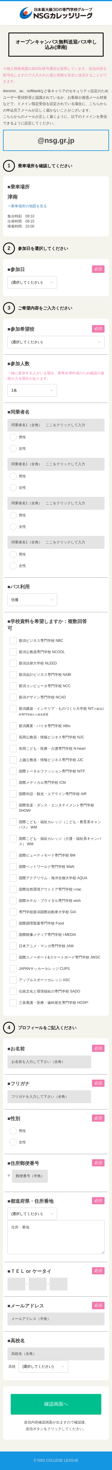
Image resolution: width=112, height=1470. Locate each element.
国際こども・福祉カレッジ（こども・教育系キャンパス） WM (60, 824)
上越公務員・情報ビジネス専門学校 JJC (51, 760)
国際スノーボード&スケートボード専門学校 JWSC (59, 957)
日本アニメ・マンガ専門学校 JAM (46, 946)
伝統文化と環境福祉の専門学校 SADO (49, 991)
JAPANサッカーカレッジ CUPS (44, 969)
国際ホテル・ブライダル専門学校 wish (50, 901)
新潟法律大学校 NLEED (38, 663)
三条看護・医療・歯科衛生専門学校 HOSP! (53, 1003)
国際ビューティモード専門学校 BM (47, 855)
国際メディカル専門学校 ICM (42, 782)
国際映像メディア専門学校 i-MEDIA (47, 935)
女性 (22, 448)
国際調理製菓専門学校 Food (41, 923)
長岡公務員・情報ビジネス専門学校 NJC (51, 737)
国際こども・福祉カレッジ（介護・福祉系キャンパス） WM (60, 841)
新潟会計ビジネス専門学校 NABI (45, 675)
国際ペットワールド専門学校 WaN (46, 867)
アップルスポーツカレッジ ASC (44, 980)
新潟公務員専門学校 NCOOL (42, 652)
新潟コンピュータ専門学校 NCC (44, 686)
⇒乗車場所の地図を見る (27, 206)
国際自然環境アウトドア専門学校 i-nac (50, 889)
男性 (22, 437)
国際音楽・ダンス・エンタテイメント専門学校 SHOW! (56, 808)
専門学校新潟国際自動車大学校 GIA (47, 912)
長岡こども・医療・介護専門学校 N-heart (52, 748)
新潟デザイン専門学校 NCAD (42, 697)
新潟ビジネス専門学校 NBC (41, 641)
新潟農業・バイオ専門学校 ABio (44, 726)
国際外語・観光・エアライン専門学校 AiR (53, 794)
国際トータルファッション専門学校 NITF (52, 771)
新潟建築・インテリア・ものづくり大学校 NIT (62, 711)
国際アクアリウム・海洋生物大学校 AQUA (53, 878)
